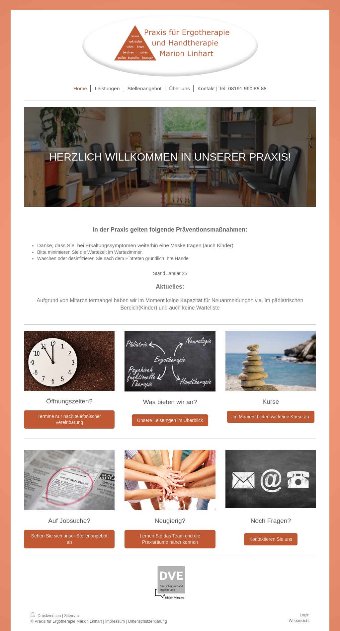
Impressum (115, 621)
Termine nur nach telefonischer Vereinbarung (69, 419)
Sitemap (71, 615)
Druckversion (46, 615)
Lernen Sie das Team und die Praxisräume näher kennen (170, 539)
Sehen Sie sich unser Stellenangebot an (69, 539)
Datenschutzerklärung (147, 621)
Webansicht (299, 620)
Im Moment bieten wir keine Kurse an (270, 416)
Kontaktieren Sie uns (270, 539)
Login (304, 615)
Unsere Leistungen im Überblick (170, 420)
